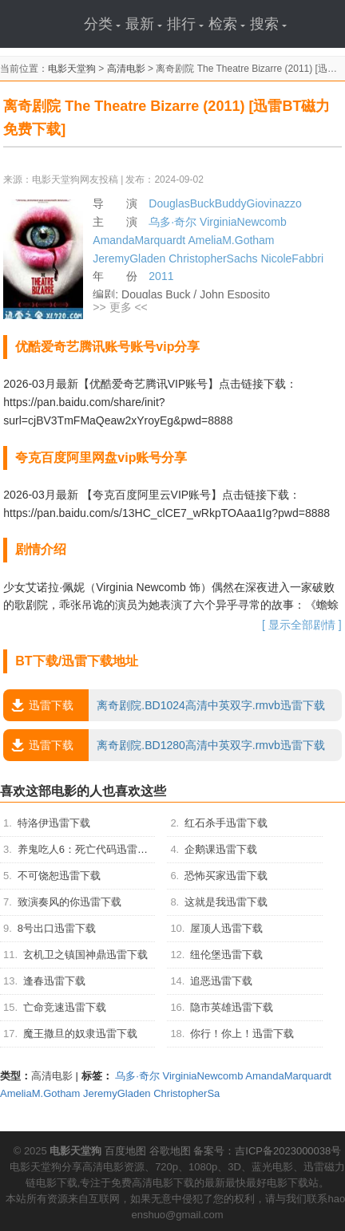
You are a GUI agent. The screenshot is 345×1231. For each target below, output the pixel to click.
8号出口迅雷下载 (57, 928)
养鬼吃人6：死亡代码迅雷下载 (88, 849)
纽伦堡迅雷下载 (226, 955)
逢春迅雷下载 (54, 981)
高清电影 (126, 68)
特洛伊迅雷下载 (54, 823)
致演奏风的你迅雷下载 (69, 902)
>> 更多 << (120, 307)
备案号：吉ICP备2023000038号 (267, 1151)
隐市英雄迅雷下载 (231, 1007)
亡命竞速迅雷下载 (64, 1007)
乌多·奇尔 (172, 221)
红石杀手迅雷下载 (226, 823)
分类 (102, 24)
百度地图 (125, 1151)
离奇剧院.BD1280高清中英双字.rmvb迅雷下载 (163, 745)
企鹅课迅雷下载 (220, 849)
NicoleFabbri (291, 258)
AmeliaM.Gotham (231, 240)
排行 (185, 24)
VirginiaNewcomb (243, 221)
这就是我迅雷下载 (226, 902)
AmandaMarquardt (139, 240)
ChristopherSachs (213, 258)
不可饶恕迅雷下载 (59, 876)
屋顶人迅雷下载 (226, 928)
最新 (143, 24)
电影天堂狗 (72, 68)
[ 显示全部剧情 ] (302, 624)
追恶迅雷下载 (221, 981)
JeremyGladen (129, 258)
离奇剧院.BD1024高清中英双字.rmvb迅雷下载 (163, 705)
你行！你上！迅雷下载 (242, 1034)
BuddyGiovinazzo (258, 203)
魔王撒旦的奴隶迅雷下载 (80, 1034)
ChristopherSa (186, 1093)
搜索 (268, 24)
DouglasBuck (182, 203)
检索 (226, 24)
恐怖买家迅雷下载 (226, 876)
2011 (161, 276)
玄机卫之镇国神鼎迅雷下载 (85, 955)
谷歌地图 (170, 1151)
